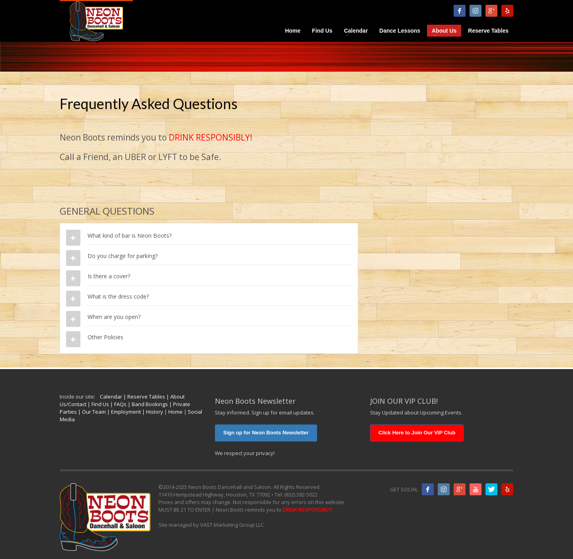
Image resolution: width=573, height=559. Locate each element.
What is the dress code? (118, 296)
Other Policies (105, 337)
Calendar (111, 396)
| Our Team (91, 411)
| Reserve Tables (143, 396)
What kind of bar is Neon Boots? (130, 235)
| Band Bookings (147, 404)
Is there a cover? (109, 276)
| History (152, 411)
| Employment (123, 411)
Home (175, 411)
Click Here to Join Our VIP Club (416, 433)
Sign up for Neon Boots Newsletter (266, 433)
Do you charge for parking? (123, 256)
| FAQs (118, 404)
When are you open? (114, 317)
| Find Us (97, 404)
